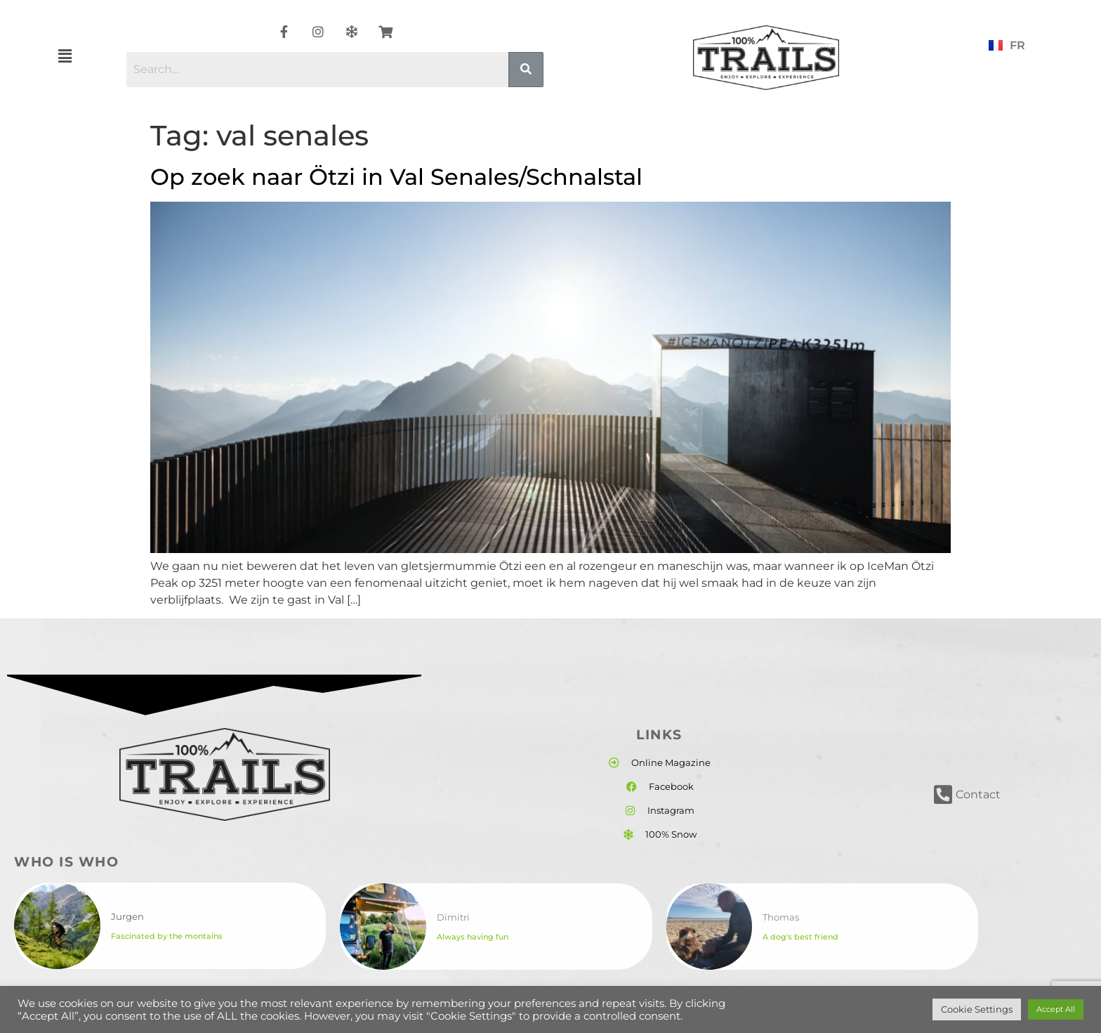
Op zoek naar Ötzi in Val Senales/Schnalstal (396, 176)
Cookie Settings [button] (977, 1009)
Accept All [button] (1055, 1009)
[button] (65, 56)
